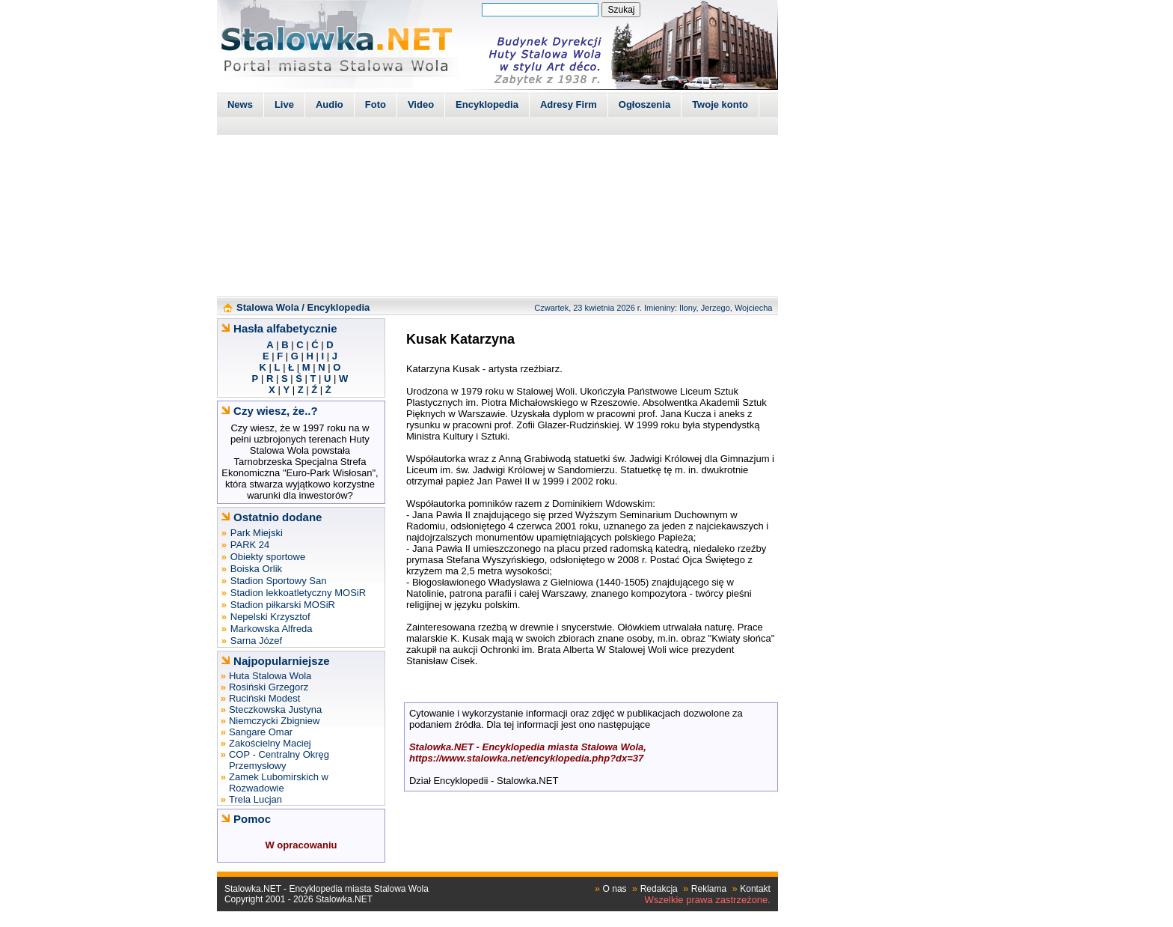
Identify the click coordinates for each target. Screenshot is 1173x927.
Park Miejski (256, 532)
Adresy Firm (568, 104)
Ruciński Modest (264, 698)
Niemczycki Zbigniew (274, 720)
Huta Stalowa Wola (270, 675)
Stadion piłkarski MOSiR (282, 604)
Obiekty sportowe (267, 556)
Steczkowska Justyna (275, 709)
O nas (615, 889)
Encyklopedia (487, 104)
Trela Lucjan (255, 799)
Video (421, 104)
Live (284, 104)
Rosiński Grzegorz (268, 687)
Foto (375, 104)
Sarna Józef (256, 640)
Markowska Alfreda (271, 628)
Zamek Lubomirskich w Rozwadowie (278, 782)
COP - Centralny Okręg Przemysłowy (279, 760)
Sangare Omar (261, 732)
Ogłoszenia (644, 104)
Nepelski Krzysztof (270, 616)
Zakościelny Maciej (270, 743)
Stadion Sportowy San (278, 580)
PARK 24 (250, 544)
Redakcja (659, 889)
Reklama (708, 889)
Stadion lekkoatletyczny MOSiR (298, 592)
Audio (329, 104)
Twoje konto (720, 104)
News (240, 104)
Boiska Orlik (256, 568)
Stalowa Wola (267, 307)
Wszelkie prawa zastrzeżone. (708, 899)
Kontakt (755, 889)
